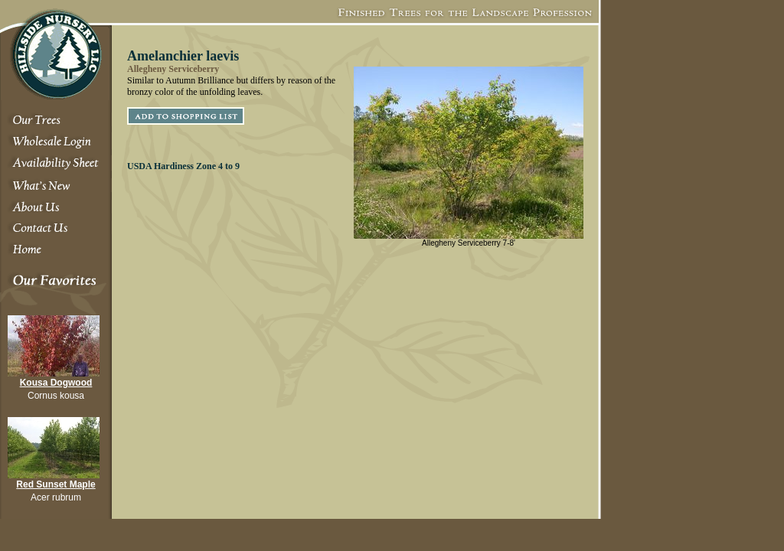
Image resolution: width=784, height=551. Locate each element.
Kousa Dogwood (56, 382)
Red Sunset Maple (55, 484)
